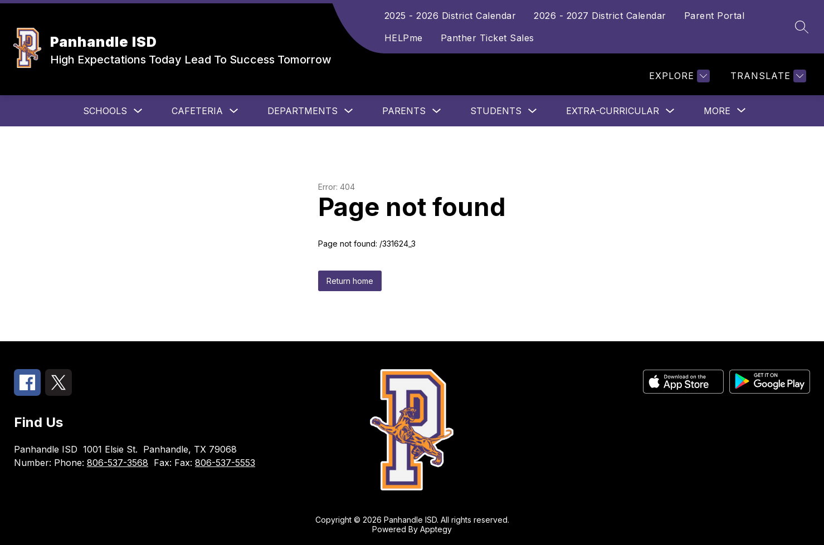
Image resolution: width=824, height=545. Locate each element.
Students (495, 110)
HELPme (403, 37)
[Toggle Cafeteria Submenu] (234, 111)
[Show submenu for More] (717, 110)
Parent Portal (714, 15)
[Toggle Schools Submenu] (138, 111)
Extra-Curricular (612, 110)
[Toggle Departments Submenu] (348, 111)
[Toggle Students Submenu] (532, 111)
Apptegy (436, 529)
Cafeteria (197, 110)
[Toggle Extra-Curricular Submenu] (670, 111)
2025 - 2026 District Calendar (450, 15)
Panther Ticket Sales (487, 37)
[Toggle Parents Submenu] (436, 111)
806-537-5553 (225, 462)
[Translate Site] (767, 76)
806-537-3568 (117, 462)
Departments (302, 110)
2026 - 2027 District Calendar (600, 15)
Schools (105, 110)
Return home (349, 281)
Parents (404, 110)
